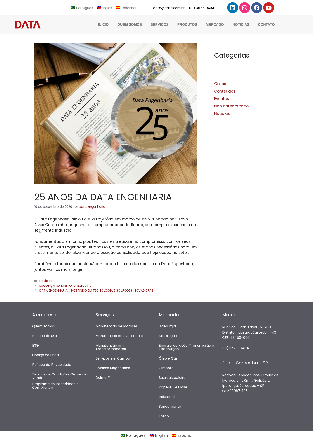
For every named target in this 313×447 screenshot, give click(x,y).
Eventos (221, 98)
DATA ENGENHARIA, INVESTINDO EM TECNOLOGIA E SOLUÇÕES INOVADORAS (96, 290)
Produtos (187, 24)
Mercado (215, 24)
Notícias (241, 24)
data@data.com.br (169, 7)
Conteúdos (224, 91)
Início (103, 24)
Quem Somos (129, 24)
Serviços (159, 24)
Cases (220, 83)
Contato (266, 24)
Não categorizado (231, 106)
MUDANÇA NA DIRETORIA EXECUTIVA (66, 285)
